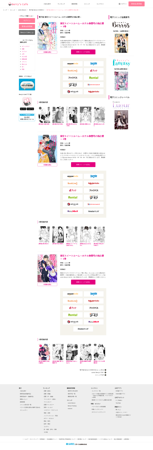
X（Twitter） (119, 400)
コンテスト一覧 (96, 391)
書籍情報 (74, 4)
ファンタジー (47, 402)
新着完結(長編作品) (25, 393)
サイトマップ (34, 439)
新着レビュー (24, 399)
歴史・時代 (47, 421)
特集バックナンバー (97, 409)
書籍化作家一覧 (72, 396)
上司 (23, 54)
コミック (87, 4)
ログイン (124, 4)
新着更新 (22, 402)
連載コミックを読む (83, 52)
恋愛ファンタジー (49, 404)
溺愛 (23, 49)
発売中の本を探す (73, 391)
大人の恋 (24, 56)
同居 (23, 69)
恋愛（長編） (47, 393)
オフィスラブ (25, 46)
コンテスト (100, 4)
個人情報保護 (118, 439)
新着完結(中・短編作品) (26, 396)
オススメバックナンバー (99, 412)
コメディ (46, 426)
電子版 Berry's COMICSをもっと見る (92, 370)
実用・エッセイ (48, 407)
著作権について (81, 439)
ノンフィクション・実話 (51, 415)
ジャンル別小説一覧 (25, 404)
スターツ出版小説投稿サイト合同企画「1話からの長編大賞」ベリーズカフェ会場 (102, 395)
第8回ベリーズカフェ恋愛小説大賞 (101, 400)
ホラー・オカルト (49, 418)
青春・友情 (47, 413)
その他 (46, 432)
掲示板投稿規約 (92, 439)
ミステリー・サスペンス (51, 410)
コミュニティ (24, 410)
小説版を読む (47, 52)
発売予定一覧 (71, 393)
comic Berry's (71, 403)
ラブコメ (24, 51)
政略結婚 (24, 59)
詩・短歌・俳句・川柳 (50, 429)
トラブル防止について (105, 439)
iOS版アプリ (119, 391)
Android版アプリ (120, 393)
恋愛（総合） (47, 391)
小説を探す (47, 4)
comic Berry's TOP (97, 372)
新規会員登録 (136, 4)
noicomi (70, 408)
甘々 (23, 67)
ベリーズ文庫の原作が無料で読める (30, 407)
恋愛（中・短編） (49, 396)
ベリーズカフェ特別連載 (99, 406)
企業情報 (126, 439)
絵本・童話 (47, 424)
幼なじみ (24, 64)
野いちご (118, 409)
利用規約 (42, 439)
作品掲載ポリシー (52, 439)
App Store (23, 109)
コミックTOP (99, 375)
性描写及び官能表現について (67, 439)
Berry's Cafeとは (26, 32)
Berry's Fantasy (72, 406)
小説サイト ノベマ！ (122, 412)
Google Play (30, 109)
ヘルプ (26, 439)
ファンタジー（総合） (50, 399)
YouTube (118, 403)
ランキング (61, 4)
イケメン (24, 61)
